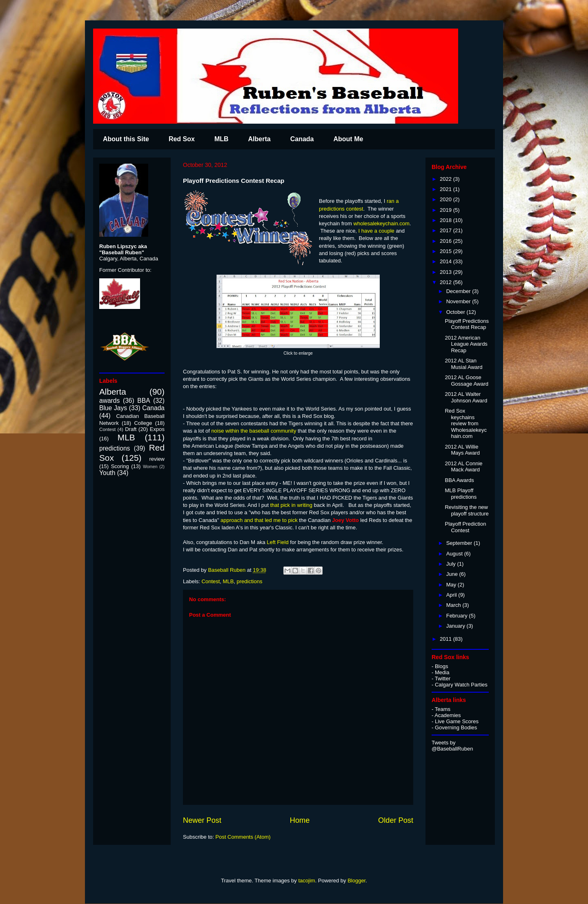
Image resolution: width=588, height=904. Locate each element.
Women (150, 466)
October (456, 312)
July (451, 564)
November (459, 301)
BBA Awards (459, 480)
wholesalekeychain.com (382, 223)
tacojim (306, 880)
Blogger (356, 880)
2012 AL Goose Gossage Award (466, 380)
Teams (442, 709)
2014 (446, 261)
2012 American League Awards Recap (466, 344)
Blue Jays (113, 407)
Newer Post (202, 820)
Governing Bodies (456, 727)
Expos (157, 429)
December (459, 291)
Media (442, 672)
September (460, 543)
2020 (446, 199)
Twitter (442, 678)
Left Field (277, 542)
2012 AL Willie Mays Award (462, 450)
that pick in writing (292, 505)
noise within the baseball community (253, 431)
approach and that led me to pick (259, 520)
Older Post (395, 820)
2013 (446, 272)
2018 (446, 220)
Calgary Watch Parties (461, 685)
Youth (107, 472)
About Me (348, 138)
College (143, 423)
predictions (250, 581)
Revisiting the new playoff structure (466, 510)
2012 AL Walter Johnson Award (466, 397)
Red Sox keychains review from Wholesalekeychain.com (465, 423)
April (452, 595)
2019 (446, 210)
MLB (221, 138)
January (456, 626)
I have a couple (376, 231)
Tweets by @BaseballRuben (452, 746)
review (157, 459)
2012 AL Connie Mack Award (463, 466)
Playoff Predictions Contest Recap (466, 324)
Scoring (120, 466)
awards (109, 400)
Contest (211, 581)
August (455, 554)
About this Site (126, 138)
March (454, 605)
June (452, 574)
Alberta (259, 138)
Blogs (441, 666)
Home (300, 820)
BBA (143, 400)
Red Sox (182, 138)
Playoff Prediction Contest (465, 527)
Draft (130, 429)
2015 (446, 251)
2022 (446, 179)
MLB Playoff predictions (461, 493)
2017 (446, 230)
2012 (446, 282)
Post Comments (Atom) (243, 837)
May (452, 585)
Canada (302, 138)
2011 (446, 639)
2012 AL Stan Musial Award (463, 364)
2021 (446, 189)
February (457, 616)
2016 (446, 241)
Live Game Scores (457, 721)
